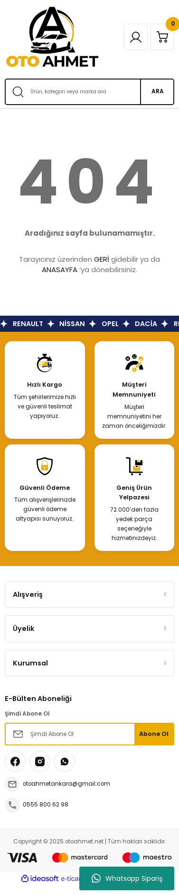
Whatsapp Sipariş (127, 878)
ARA (157, 91)
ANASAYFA (59, 270)
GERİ (101, 259)
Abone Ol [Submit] (154, 734)
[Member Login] (136, 37)
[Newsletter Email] (89, 734)
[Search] (89, 92)
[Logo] (52, 37)
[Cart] (162, 37)
